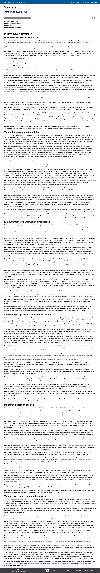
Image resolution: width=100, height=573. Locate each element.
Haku (77, 2)
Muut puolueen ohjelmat (16, 18)
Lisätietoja (94, 2)
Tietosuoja (91, 570)
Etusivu (72, 2)
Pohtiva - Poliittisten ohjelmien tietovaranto (13, 2)
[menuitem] (72, 2)
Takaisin (7, 18)
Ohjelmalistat (85, 2)
